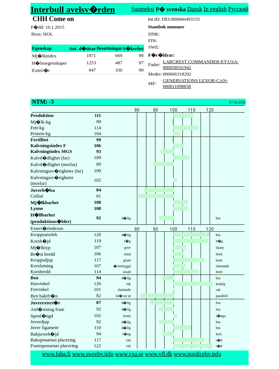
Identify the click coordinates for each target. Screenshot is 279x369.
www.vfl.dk (158, 354)
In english (215, 9)
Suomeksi (142, 9)
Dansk (194, 9)
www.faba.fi (56, 354)
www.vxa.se (129, 354)
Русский (238, 9)
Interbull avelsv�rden (73, 9)
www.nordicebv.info (197, 354)
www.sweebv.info (93, 354)
